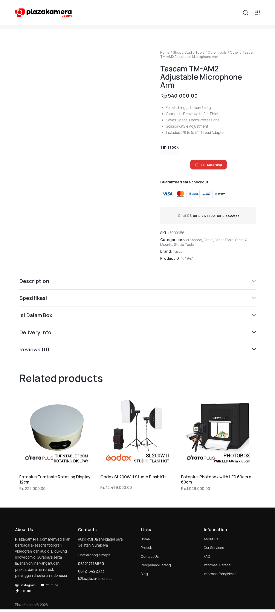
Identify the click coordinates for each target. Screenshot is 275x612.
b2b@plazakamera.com (97, 582)
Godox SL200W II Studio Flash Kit (133, 478)
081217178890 (204, 215)
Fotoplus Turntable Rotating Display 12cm (54, 481)
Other (234, 52)
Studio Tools (194, 52)
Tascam (179, 251)
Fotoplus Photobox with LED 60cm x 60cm (216, 481)
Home (165, 52)
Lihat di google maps (95, 556)
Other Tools (217, 52)
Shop (177, 52)
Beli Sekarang (213, 165)
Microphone (193, 239)
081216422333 (230, 215)
